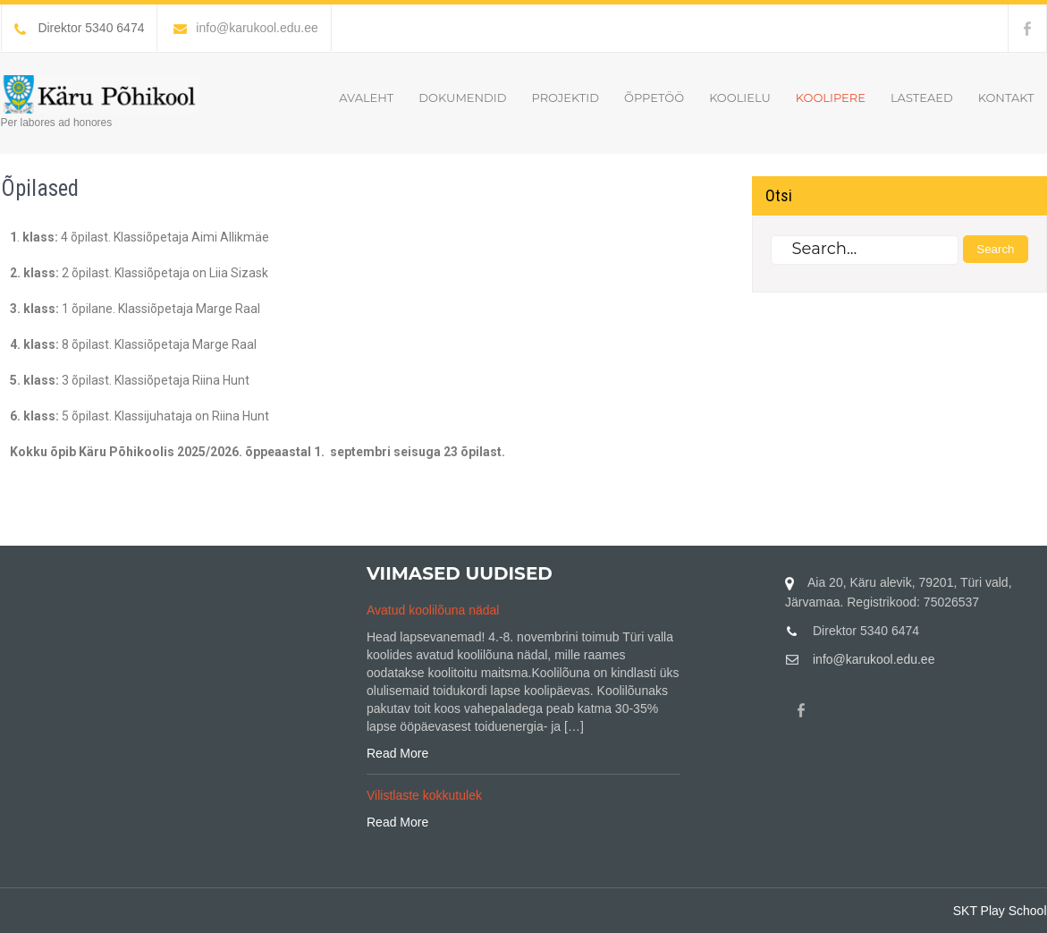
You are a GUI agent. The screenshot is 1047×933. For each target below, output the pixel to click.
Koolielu (740, 97)
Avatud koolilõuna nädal (433, 610)
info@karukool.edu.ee (245, 28)
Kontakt (1006, 97)
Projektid (564, 97)
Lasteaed (922, 97)
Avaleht (366, 97)
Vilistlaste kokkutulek (424, 795)
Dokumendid (462, 97)
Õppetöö (654, 97)
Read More (397, 753)
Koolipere (830, 97)
